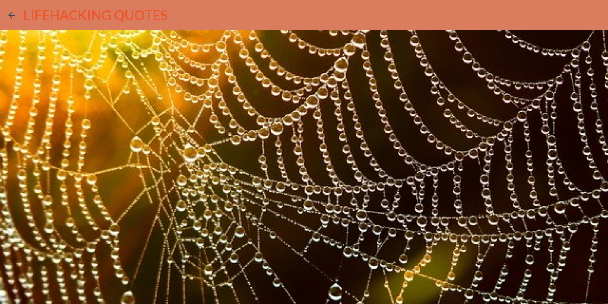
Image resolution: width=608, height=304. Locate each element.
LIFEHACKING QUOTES (96, 15)
